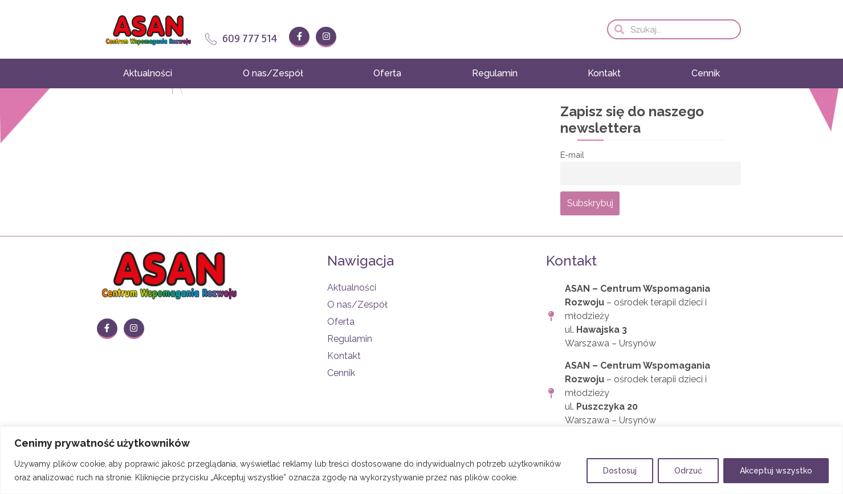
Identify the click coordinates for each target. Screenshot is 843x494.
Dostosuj (620, 470)
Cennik (705, 73)
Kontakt (604, 73)
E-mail (572, 155)
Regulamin (495, 73)
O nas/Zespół (273, 73)
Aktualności (147, 73)
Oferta (387, 73)
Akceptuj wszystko (776, 470)
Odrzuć (688, 470)
